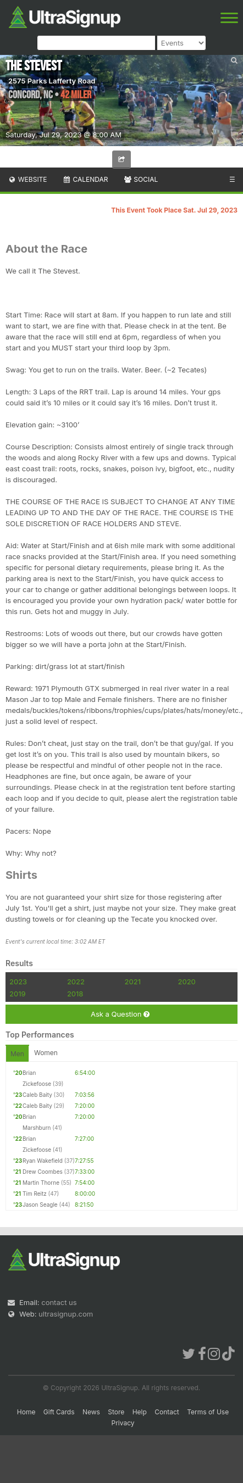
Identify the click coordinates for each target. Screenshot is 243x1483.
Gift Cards (59, 1412)
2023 (18, 981)
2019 (17, 993)
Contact (166, 1412)
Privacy (123, 1423)
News (91, 1412)
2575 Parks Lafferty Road (51, 80)
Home (26, 1412)
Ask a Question (120, 1014)
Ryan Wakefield (43, 1160)
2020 (187, 981)
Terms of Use (208, 1412)
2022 (76, 981)
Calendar (85, 179)
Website (27, 179)
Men (17, 1054)
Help (139, 1412)
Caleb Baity (37, 1094)
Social (140, 179)
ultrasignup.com (65, 1313)
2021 (133, 981)
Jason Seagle (40, 1204)
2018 (75, 993)
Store (116, 1412)
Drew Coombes (43, 1171)
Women (46, 1053)
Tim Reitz (35, 1193)
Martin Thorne (41, 1182)
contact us (58, 1302)
